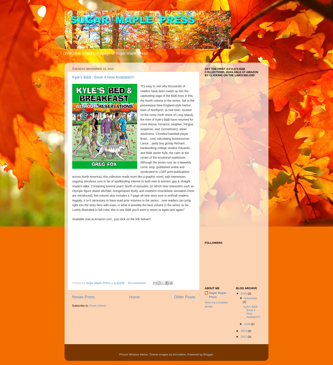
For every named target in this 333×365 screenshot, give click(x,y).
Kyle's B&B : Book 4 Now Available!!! (103, 77)
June (247, 324)
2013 (244, 331)
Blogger (208, 354)
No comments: (137, 283)
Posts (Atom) (98, 305)
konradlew (179, 354)
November (250, 298)
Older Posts (184, 297)
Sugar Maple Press (217, 295)
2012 (244, 336)
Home (134, 297)
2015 (244, 293)
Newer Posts (83, 297)
